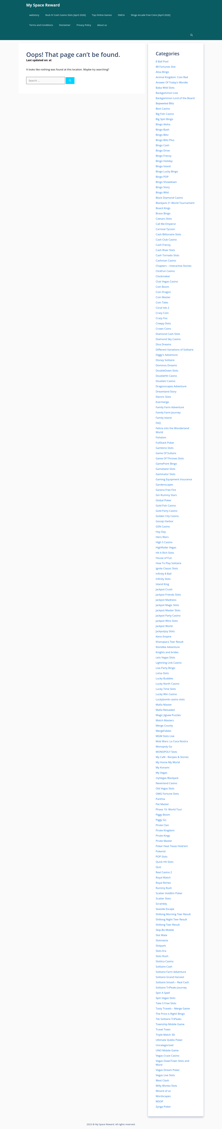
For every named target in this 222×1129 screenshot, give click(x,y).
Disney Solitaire (165, 360)
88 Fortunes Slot (166, 66)
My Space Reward (43, 5)
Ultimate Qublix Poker (169, 1040)
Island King (162, 584)
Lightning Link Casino (169, 662)
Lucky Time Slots (166, 689)
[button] (191, 35)
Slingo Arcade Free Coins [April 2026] (150, 14)
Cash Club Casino (166, 239)
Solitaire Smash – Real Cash (172, 982)
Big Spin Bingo (164, 119)
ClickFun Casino (165, 271)
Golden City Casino (167, 516)
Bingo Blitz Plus (165, 140)
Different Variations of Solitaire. (175, 349)
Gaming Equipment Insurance (174, 479)
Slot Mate (161, 935)
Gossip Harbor (164, 521)
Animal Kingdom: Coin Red (172, 77)
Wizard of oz (163, 1091)
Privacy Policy (84, 25)
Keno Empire (163, 636)
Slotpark (161, 945)
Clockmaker (163, 276)
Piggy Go (161, 820)
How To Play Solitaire (168, 563)
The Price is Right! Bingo (170, 1013)
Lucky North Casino (167, 683)
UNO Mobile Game (167, 1050)
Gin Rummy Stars (166, 495)
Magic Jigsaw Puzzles (168, 715)
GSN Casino (163, 526)
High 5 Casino (164, 542)
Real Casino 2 (164, 872)
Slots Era (161, 951)
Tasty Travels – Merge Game (173, 1008)
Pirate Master (164, 841)
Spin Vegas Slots (165, 998)
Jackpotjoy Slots (165, 631)
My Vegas (161, 772)
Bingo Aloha (163, 124)
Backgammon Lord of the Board (175, 98)
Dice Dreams (163, 344)
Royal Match (163, 877)
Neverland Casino (166, 783)
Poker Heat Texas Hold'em (172, 846)
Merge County (164, 725)
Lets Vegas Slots (165, 657)
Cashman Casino (166, 260)
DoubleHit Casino (166, 376)
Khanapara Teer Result (169, 641)
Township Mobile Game (170, 1024)
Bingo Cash (162, 145)
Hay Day (161, 531)
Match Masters (165, 720)
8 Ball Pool (162, 61)
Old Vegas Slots (165, 788)
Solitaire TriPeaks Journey (171, 987)
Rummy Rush (164, 888)
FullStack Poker (165, 442)
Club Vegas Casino (167, 281)
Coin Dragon (163, 292)
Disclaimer (64, 25)
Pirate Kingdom (165, 830)
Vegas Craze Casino (167, 1055)
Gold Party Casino (166, 510)
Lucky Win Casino (166, 694)
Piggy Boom (163, 814)
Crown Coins (163, 328)
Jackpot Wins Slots (167, 621)
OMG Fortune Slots (167, 793)
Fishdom (161, 437)
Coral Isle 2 (162, 307)
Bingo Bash (162, 129)
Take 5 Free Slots (166, 1003)
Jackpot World (164, 626)
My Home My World (168, 762)
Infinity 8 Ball (163, 573)
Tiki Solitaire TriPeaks (168, 1019)
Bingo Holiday (164, 161)
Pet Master (162, 804)
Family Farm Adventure (170, 407)
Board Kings (163, 208)
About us (102, 25)
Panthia (160, 799)
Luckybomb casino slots (170, 699)
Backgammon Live (167, 93)
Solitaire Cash (164, 966)
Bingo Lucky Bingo (167, 171)
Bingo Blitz (162, 135)
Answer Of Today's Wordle (172, 82)
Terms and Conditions (41, 25)
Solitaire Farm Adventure (171, 972)
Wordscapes (163, 1096)
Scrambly (161, 903)
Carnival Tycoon (165, 229)
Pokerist (161, 851)
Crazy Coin (162, 313)
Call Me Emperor (166, 224)
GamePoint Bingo (166, 463)
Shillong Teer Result (168, 924)
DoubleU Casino (165, 381)
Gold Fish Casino (166, 505)
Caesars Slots (164, 218)
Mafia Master (164, 704)
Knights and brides (167, 652)
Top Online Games (102, 14)
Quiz (158, 867)
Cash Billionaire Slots (168, 234)
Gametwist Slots (165, 469)
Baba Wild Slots (165, 87)
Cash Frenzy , (163, 245)
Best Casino (163, 108)
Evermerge (162, 402)
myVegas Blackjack (167, 778)
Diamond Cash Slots (168, 334)
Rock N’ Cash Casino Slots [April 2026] (65, 14)
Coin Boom (162, 286)
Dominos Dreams (166, 365)
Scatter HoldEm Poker (169, 893)
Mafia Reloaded (165, 710)
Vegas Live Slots (165, 1075)
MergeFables (163, 731)
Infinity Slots (163, 579)
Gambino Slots (164, 448)
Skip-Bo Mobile (165, 930)
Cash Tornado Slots (167, 255)
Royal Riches (163, 882)
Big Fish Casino (165, 114)
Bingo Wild (162, 192)
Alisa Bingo (162, 72)
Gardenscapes (164, 484)
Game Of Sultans (166, 453)
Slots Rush (162, 956)
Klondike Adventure (168, 647)
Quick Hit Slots (164, 862)
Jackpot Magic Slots (167, 605)
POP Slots (161, 856)
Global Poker (163, 500)
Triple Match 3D (165, 1034)
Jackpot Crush (164, 589)
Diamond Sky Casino (168, 339)
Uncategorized (164, 1045)
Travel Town (163, 1029)
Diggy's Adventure (167, 355)
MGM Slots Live (165, 736)
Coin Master (163, 297)
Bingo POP (162, 176)
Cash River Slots (165, 250)
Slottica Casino (164, 961)
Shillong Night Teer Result (171, 919)
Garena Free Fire (166, 490)
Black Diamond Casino (169, 197)
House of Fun (164, 558)
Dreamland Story (166, 391)
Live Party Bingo (165, 668)
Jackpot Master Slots (168, 610)
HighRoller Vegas (166, 547)
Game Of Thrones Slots (170, 458)
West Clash (162, 1080)
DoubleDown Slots (167, 370)
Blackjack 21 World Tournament (175, 203)
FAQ (158, 423)
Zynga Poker (163, 1106)
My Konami (162, 767)
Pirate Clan (162, 825)
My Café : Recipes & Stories (172, 757)
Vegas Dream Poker (168, 1070)
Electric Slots (163, 396)
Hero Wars (162, 537)
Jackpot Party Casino (168, 615)
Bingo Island (163, 166)
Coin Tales (162, 302)
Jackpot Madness (166, 600)
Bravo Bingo (163, 213)
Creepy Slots (163, 323)
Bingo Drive (163, 150)
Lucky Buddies (164, 678)
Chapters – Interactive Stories (173, 265)
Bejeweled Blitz (165, 103)
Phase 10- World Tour (169, 809)
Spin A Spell (163, 992)
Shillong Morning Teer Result (173, 914)
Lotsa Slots (162, 673)
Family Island (164, 417)
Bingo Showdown (166, 182)
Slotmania (162, 940)
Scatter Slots (163, 898)
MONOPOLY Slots (166, 751)
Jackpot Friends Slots (168, 594)
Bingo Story (163, 187)
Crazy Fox (161, 318)
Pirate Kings (163, 835)
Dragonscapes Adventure (171, 386)
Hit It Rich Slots (165, 552)
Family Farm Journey (168, 412)
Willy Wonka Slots (166, 1085)
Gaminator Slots (165, 474)
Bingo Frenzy (163, 155)
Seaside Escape (165, 909)
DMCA (121, 14)
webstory (34, 14)
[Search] (70, 80)
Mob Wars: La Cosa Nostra (172, 741)
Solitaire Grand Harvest (170, 977)
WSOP (159, 1101)
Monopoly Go (164, 746)
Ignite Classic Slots (167, 568)
